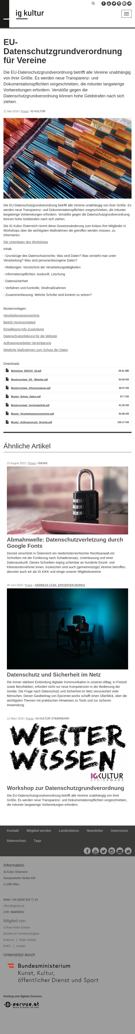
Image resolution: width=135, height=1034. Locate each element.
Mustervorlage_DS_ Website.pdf (29, 379)
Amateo (21, 946)
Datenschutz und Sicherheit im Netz (54, 675)
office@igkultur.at (13, 906)
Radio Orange (27, 939)
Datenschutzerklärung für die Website (30, 336)
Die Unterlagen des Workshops (25, 242)
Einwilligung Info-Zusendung (23, 329)
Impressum (119, 830)
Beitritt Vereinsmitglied (19, 322)
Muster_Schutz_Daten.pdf (26, 396)
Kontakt (13, 830)
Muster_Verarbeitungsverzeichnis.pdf (32, 413)
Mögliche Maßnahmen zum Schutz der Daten (35, 350)
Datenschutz (16, 841)
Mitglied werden (39, 830)
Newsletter (95, 830)
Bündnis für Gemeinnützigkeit (21, 933)
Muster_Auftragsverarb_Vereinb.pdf (31, 422)
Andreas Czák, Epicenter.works (60, 585)
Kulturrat (8, 939)
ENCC (7, 946)
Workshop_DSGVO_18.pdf (26, 370)
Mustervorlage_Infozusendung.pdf (31, 388)
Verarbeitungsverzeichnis (21, 315)
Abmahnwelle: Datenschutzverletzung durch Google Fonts (65, 543)
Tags (37, 841)
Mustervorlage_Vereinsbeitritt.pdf (30, 405)
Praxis (24, 111)
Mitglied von (14, 921)
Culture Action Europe (16, 927)
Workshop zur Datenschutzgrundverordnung (65, 788)
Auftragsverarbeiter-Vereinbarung (27, 343)
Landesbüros (69, 830)
